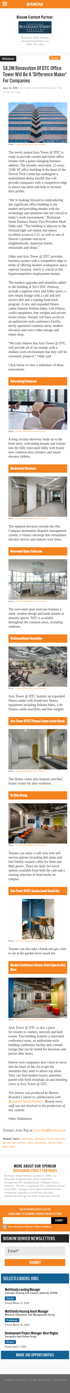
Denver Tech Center (14, 1142)
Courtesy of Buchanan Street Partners (30, 144)
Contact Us (20, 1380)
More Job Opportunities (35, 1355)
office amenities (36, 1142)
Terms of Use (60, 1380)
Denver (55, 57)
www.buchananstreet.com (35, 41)
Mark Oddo (9, 1146)
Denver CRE (55, 1142)
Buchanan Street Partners (34, 87)
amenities (26, 1138)
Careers (9, 1380)
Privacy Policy (45, 1380)
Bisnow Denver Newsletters (29, 1238)
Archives (32, 1380)
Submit (35, 1262)
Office (65, 57)
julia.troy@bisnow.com (49, 1130)
